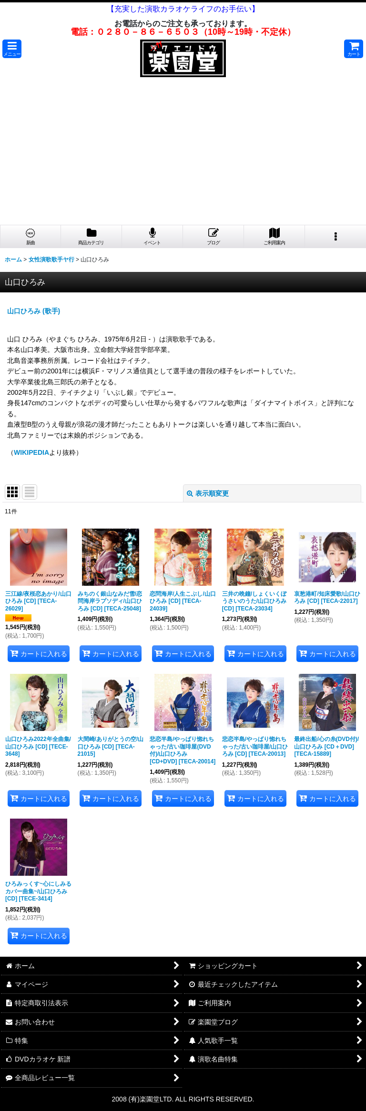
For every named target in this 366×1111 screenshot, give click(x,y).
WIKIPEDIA (31, 452)
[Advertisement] (183, 153)
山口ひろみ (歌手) (33, 311)
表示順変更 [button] (208, 493)
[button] (11, 49)
